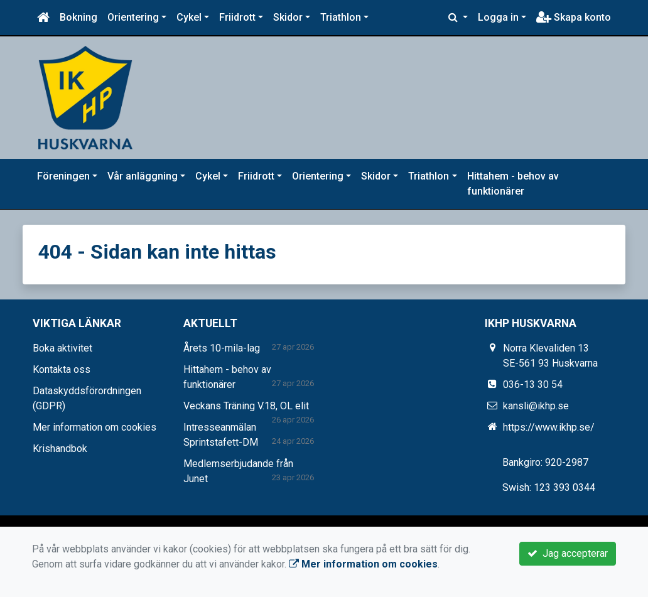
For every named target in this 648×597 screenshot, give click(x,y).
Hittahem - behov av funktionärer (513, 183)
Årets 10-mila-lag (221, 348)
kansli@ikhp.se (536, 406)
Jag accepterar (567, 553)
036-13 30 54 (533, 384)
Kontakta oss (61, 369)
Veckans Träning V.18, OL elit (246, 406)
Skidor (288, 17)
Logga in (498, 17)
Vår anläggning (142, 176)
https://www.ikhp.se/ (549, 427)
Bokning (78, 17)
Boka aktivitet (62, 348)
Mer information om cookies (94, 427)
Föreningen (63, 176)
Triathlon (340, 17)
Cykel (189, 17)
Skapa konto (573, 17)
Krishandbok (60, 448)
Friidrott (237, 17)
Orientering (133, 17)
